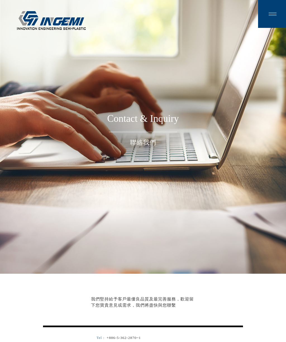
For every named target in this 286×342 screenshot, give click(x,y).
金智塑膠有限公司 (51, 20)
